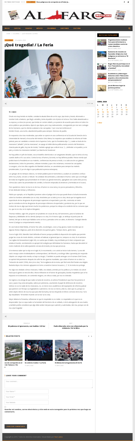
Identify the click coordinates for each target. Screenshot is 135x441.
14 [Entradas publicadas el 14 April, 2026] (103, 112)
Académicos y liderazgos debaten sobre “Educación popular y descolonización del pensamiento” (118, 77)
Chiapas (28, 28)
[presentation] (21, 419)
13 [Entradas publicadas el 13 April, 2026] (98, 112)
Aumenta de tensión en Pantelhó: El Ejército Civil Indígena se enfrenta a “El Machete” (118, 55)
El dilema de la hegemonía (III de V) (78, 363)
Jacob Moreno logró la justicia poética (116, 87)
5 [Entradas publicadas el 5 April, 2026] (126, 107)
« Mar (99, 123)
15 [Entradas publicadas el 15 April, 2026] (108, 112)
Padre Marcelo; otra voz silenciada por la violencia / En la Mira (71, 326)
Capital (17, 28)
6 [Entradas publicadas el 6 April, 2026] (97, 110)
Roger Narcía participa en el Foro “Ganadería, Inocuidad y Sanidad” (119, 66)
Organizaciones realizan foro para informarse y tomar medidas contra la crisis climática (117, 43)
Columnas (31, 2)
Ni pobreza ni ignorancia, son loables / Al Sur (26, 325)
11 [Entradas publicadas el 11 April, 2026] (122, 110)
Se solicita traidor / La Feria (45, 363)
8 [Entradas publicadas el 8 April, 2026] (107, 110)
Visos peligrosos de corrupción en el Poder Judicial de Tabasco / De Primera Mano (53, 2)
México (39, 28)
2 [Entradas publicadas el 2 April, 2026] (111, 107)
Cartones (64, 28)
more (90, 103)
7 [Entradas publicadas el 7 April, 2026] (102, 110)
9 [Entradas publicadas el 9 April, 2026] (111, 110)
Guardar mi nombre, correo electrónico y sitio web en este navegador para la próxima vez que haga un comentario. (48, 410)
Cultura (77, 28)
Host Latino (58, 437)
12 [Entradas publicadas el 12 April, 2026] (126, 110)
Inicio (7, 28)
